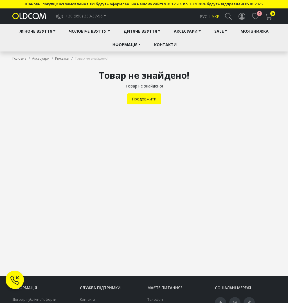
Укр (215, 18)
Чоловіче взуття (88, 35)
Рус (203, 18)
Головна (19, 62)
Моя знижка (254, 35)
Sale (219, 35)
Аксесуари (185, 35)
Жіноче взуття (35, 35)
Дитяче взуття (140, 35)
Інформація (124, 49)
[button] (228, 18)
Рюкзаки (62, 62)
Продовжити (144, 103)
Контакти (165, 49)
